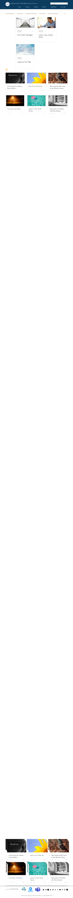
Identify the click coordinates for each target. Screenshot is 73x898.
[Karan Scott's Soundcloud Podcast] (46, 890)
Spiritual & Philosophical (53, 13)
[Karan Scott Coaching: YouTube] (60, 890)
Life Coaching (20, 13)
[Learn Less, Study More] (46, 22)
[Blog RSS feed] (7, 70)
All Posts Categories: (10, 13)
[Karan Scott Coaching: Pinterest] (62, 890)
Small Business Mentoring (30, 13)
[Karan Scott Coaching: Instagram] (65, 890)
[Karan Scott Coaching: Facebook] (55, 890)
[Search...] (59, 4)
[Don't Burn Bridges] (25, 22)
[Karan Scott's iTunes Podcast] (48, 890)
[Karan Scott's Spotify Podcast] (43, 890)
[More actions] (33, 31)
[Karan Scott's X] (58, 890)
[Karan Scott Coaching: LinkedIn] (67, 890)
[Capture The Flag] (25, 49)
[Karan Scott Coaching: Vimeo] (53, 890)
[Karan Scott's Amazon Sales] (50, 890)
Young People (42, 13)
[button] (64, 13)
